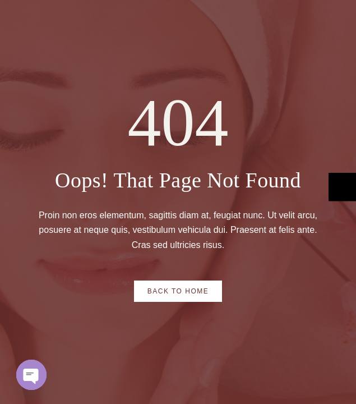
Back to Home (178, 291)
